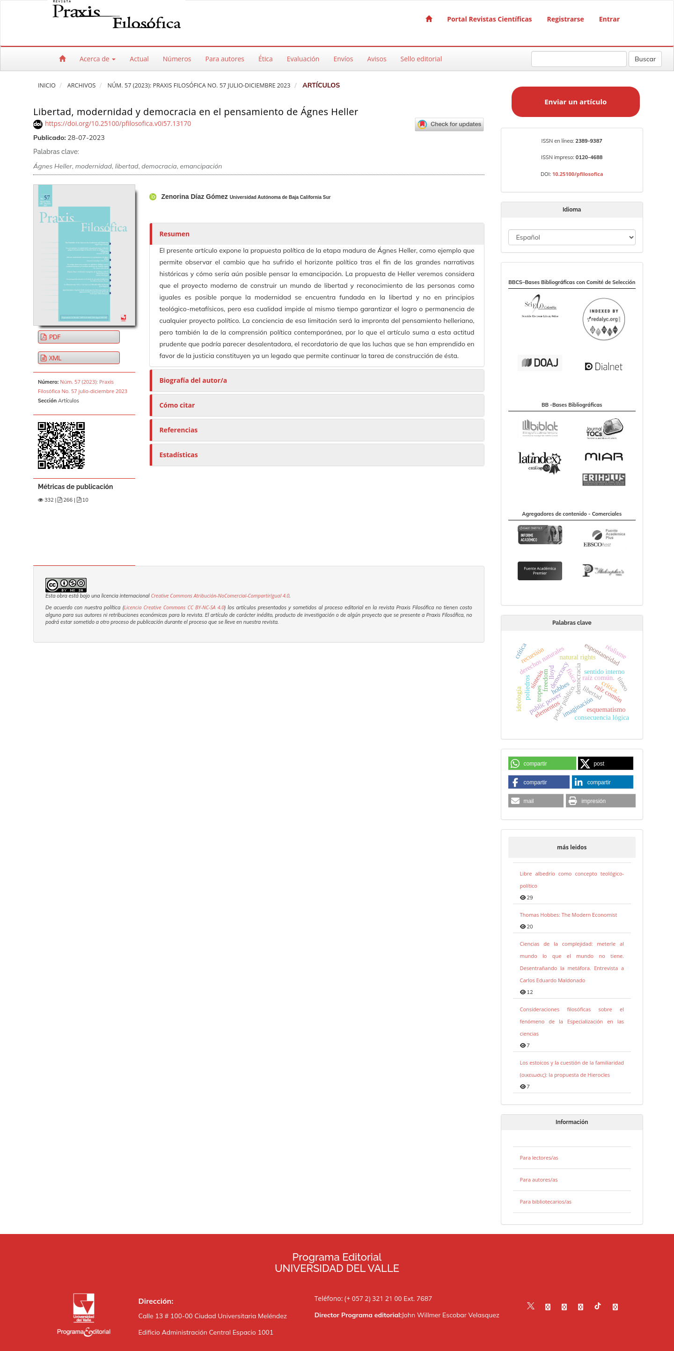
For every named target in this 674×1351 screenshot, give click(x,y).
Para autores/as (539, 1179)
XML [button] (54, 357)
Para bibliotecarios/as (546, 1201)
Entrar (609, 19)
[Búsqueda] (579, 59)
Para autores (224, 58)
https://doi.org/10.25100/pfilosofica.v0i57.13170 (118, 123)
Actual (139, 58)
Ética (265, 58)
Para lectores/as (539, 1157)
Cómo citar (177, 405)
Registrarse (565, 19)
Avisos (376, 58)
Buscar (645, 59)
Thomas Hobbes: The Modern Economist (568, 914)
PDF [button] (54, 336)
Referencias (178, 429)
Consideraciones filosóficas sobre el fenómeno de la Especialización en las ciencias (572, 1021)
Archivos (81, 85)
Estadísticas (178, 454)
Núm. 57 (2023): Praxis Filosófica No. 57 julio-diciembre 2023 (198, 85)
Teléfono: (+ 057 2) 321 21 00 (358, 1298)
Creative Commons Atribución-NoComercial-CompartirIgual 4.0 (220, 595)
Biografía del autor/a (193, 380)
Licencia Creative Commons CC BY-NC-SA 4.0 (174, 607)
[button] (542, 764)
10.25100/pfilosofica (577, 173)
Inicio (47, 85)
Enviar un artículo (575, 101)
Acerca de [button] (98, 58)
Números (177, 58)
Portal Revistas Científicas (489, 19)
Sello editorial (421, 58)
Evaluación (303, 58)
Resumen (174, 233)
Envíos (343, 58)
